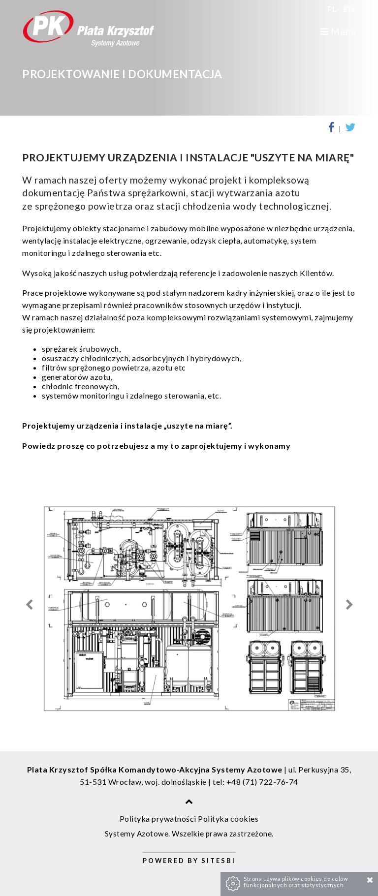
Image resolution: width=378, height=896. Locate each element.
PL (333, 8)
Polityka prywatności (158, 818)
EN (349, 8)
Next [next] (349, 605)
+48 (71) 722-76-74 (262, 781)
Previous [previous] (28, 605)
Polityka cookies (228, 818)
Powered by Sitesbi (189, 861)
